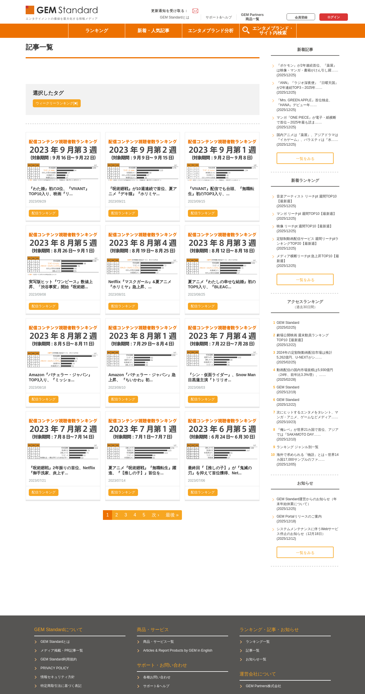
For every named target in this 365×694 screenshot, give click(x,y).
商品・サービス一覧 (158, 642)
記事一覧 (252, 650)
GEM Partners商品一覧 (252, 17)
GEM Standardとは (174, 17)
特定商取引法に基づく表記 (61, 686)
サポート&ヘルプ (219, 17)
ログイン (333, 17)
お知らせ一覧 (256, 659)
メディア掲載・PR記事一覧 (61, 650)
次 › (155, 514)
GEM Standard (63, 9)
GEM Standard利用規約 (58, 659)
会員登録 (301, 17)
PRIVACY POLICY (54, 668)
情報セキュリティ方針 (57, 677)
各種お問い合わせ (157, 677)
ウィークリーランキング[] (57, 103)
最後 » (172, 514)
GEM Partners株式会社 (263, 686)
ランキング (96, 30)
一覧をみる (305, 158)
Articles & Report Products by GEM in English (177, 650)
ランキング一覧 (258, 642)
